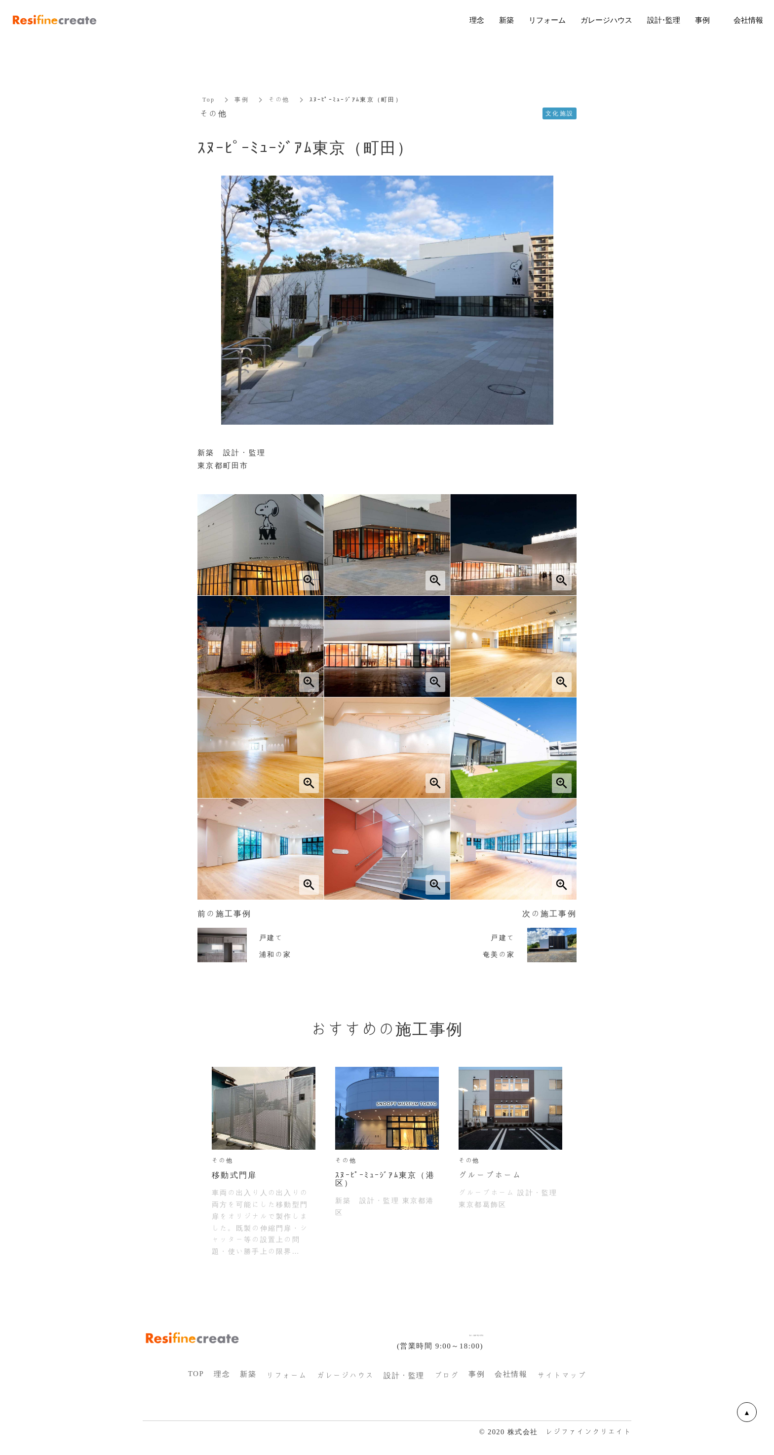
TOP (196, 1374)
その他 (279, 99)
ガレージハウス (345, 1376)
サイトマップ (561, 1376)
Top (208, 99)
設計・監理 (404, 1376)
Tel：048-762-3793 (448, 1333)
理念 (222, 1374)
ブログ (446, 1376)
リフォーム (286, 1376)
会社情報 (511, 1374)
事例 (241, 99)
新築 (248, 1374)
